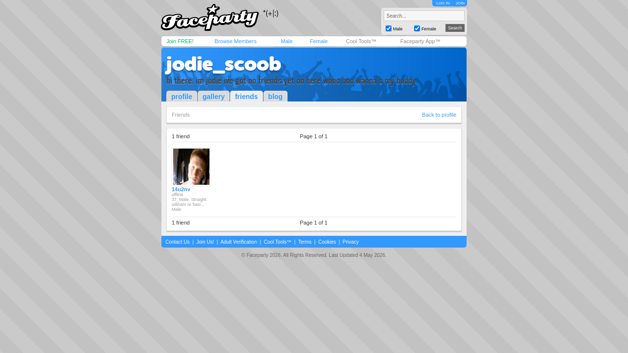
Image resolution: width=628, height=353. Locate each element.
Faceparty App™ (420, 41)
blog (275, 97)
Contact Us (177, 242)
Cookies (327, 242)
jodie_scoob (223, 63)
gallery (214, 97)
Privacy (351, 242)
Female (319, 41)
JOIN (460, 3)
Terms (305, 242)
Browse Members (235, 41)
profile (181, 97)
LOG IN (442, 3)
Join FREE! (180, 41)
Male (286, 41)
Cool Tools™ (361, 41)
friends (246, 97)
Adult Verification (238, 242)
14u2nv (181, 189)
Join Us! (205, 242)
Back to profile (439, 115)
